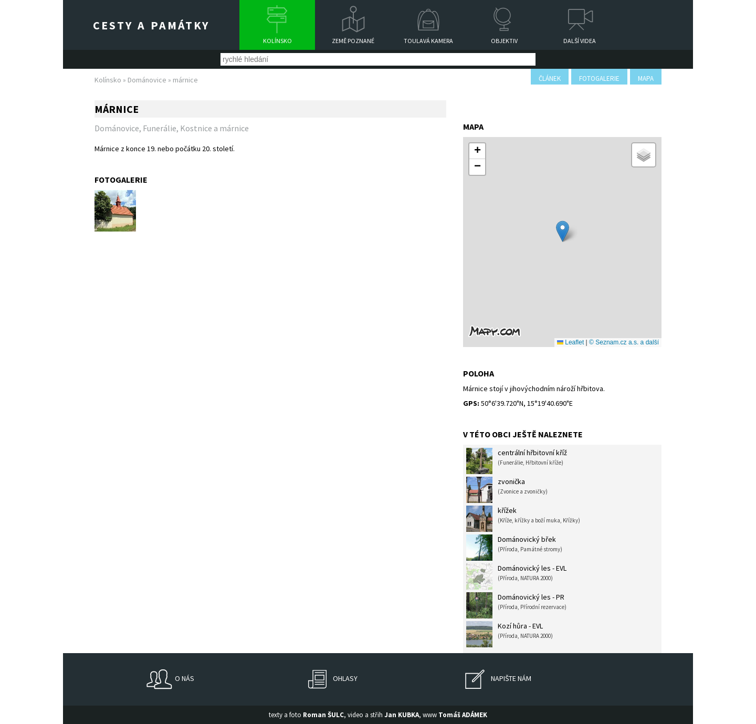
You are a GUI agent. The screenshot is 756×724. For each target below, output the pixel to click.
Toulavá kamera (428, 41)
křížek (523, 519)
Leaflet (570, 342)
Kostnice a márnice (214, 128)
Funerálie (159, 128)
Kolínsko (277, 41)
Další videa (579, 41)
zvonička (507, 490)
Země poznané (353, 41)
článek (550, 78)
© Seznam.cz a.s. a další (624, 342)
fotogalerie (599, 78)
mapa (646, 78)
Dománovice (147, 80)
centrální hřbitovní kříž (516, 461)
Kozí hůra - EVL (509, 634)
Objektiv (504, 41)
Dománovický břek (514, 547)
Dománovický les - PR (516, 605)
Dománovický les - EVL (516, 576)
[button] (562, 231)
